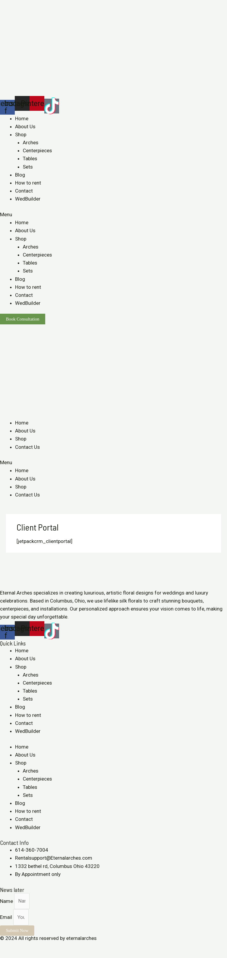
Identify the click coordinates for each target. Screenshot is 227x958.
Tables (30, 158)
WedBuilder (27, 199)
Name (7, 901)
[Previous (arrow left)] (6, 955)
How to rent (28, 183)
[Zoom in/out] (45, 946)
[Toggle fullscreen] (32, 946)
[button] (113, 215)
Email (6, 917)
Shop (20, 134)
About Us (25, 126)
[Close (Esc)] (6, 946)
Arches (30, 142)
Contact (24, 191)
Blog (20, 175)
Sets (28, 167)
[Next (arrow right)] (19, 955)
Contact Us (27, 447)
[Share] (19, 946)
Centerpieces (37, 150)
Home (21, 118)
